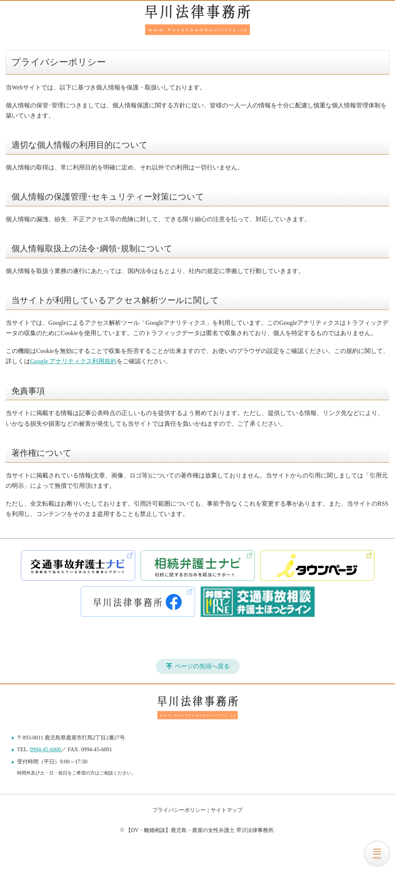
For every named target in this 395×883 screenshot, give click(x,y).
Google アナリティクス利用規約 (73, 361)
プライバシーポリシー (179, 810)
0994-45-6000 (45, 749)
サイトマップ (227, 810)
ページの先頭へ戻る (202, 666)
